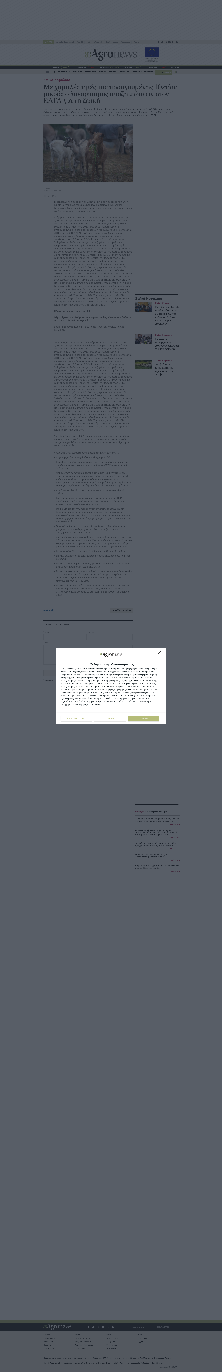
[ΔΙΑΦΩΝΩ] (160, 653)
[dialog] (111, 686)
